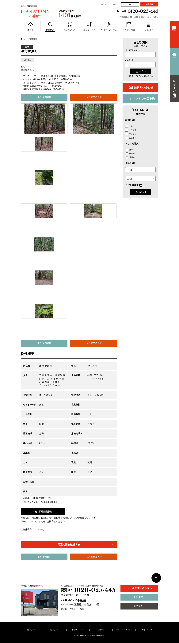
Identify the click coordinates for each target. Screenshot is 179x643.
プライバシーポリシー (124, 630)
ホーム (23, 39)
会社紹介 (101, 630)
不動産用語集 (43, 511)
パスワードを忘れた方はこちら (140, 76)
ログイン (130, 4)
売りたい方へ (55, 630)
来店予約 (139, 597)
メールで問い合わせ (139, 588)
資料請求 (44, 97)
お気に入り (94, 97)
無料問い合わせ (141, 87)
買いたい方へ (32, 630)
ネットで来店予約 (141, 98)
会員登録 (149, 4)
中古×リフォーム (78, 630)
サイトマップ (147, 630)
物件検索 (141, 192)
